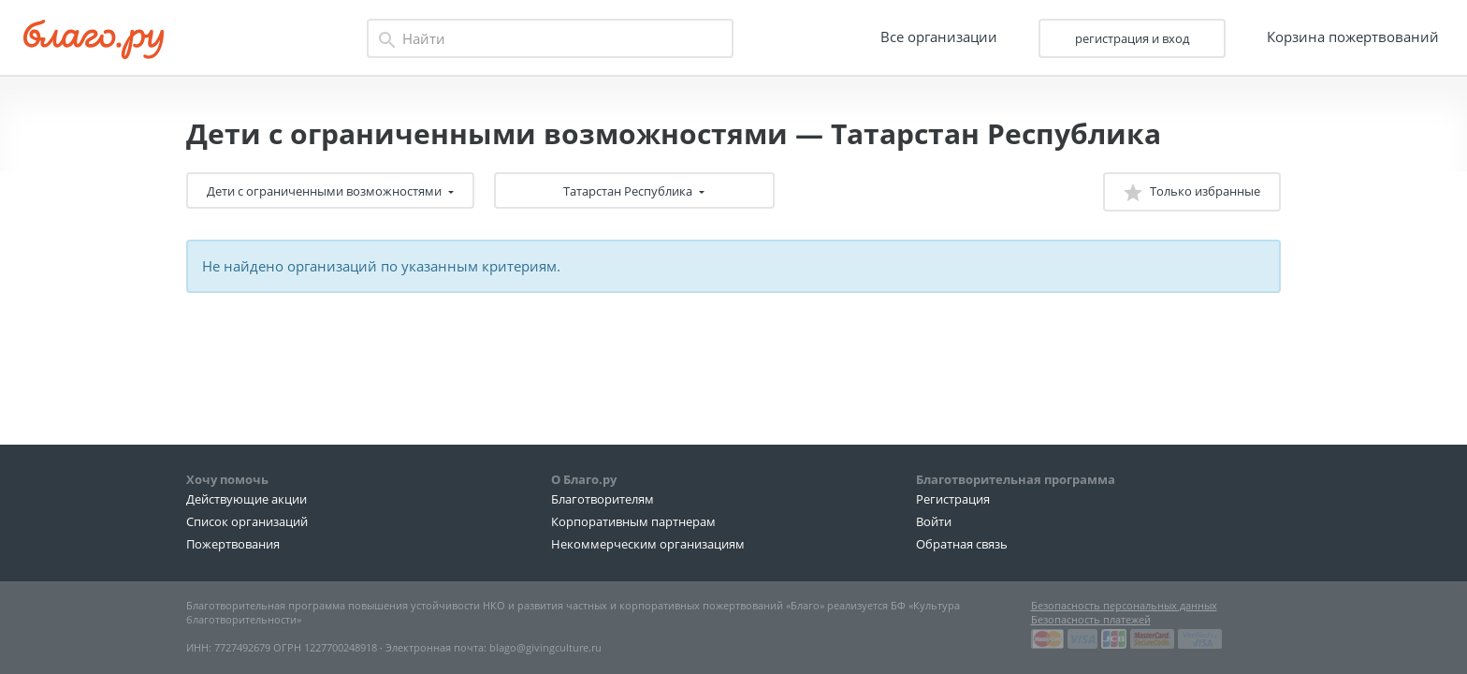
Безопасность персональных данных (1124, 605)
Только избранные (1192, 192)
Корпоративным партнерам (633, 521)
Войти (933, 521)
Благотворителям (602, 499)
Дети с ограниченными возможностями (325, 191)
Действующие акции (246, 499)
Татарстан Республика (629, 191)
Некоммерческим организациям (648, 543)
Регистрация (953, 499)
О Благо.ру (584, 479)
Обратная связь (962, 543)
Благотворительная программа (1015, 479)
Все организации (938, 36)
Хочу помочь (227, 479)
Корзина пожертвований (1353, 36)
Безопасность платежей (1091, 619)
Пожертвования (233, 543)
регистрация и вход (1132, 38)
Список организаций (247, 521)
